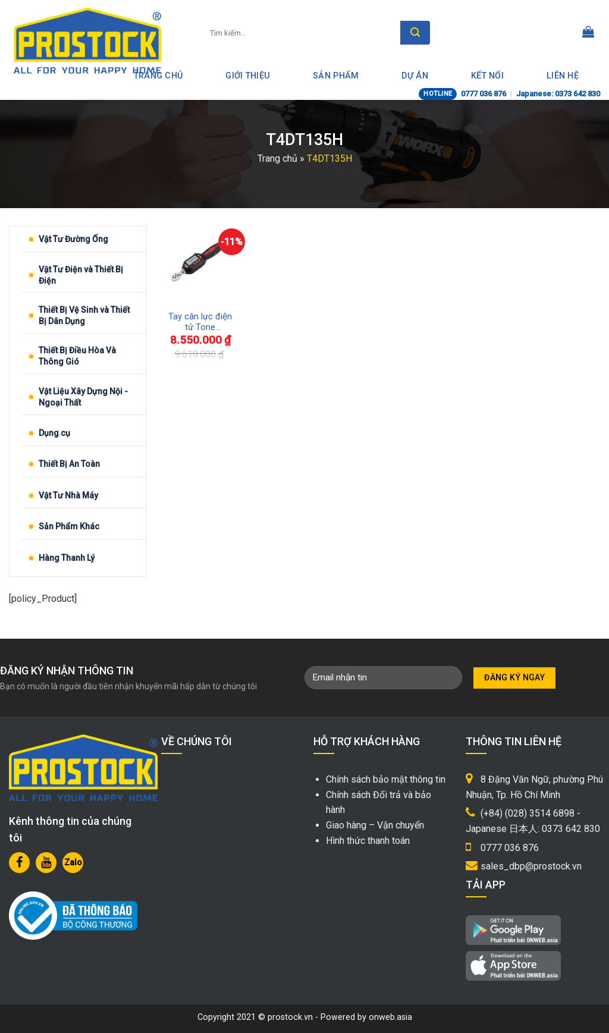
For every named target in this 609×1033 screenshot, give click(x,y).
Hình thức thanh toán (368, 840)
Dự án (414, 76)
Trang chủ (277, 158)
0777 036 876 (483, 93)
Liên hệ (563, 76)
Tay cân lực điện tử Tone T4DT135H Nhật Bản (200, 323)
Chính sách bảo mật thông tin (385, 779)
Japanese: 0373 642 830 (558, 93)
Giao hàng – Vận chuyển (375, 825)
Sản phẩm (336, 76)
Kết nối (487, 76)
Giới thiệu (247, 76)
